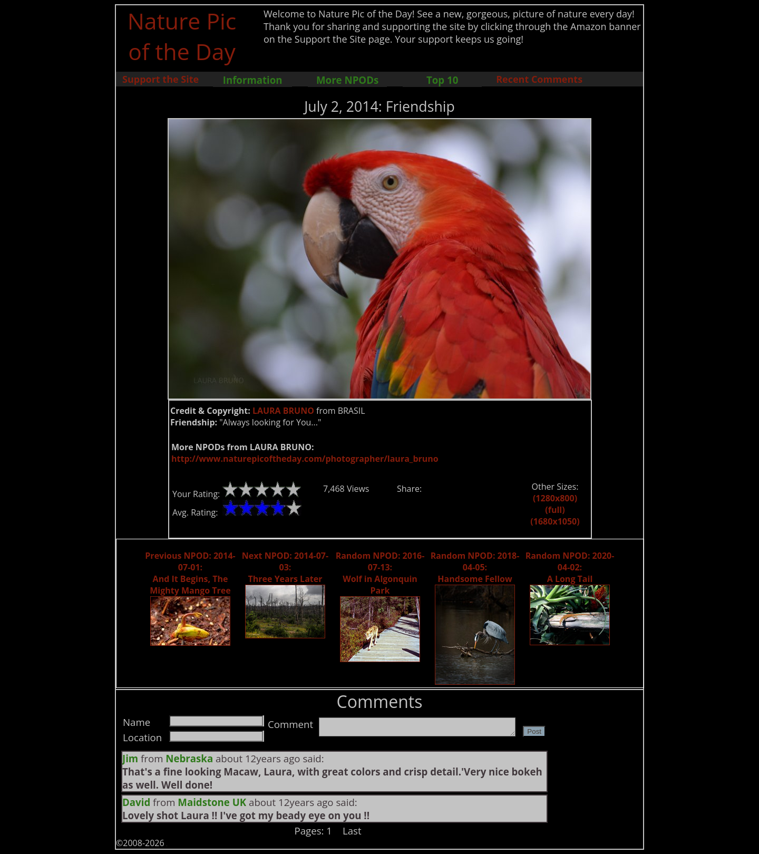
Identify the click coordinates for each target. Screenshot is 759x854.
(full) (555, 510)
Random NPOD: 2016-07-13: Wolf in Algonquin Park (380, 573)
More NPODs (347, 79)
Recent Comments (539, 79)
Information (253, 79)
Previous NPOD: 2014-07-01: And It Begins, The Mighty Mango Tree (190, 573)
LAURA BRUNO (283, 410)
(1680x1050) (554, 521)
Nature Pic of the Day (182, 35)
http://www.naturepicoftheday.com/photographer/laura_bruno (305, 458)
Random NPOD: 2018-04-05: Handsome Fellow (475, 567)
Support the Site (160, 79)
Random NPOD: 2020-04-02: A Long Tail (570, 567)
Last (352, 830)
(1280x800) (555, 498)
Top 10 (442, 79)
